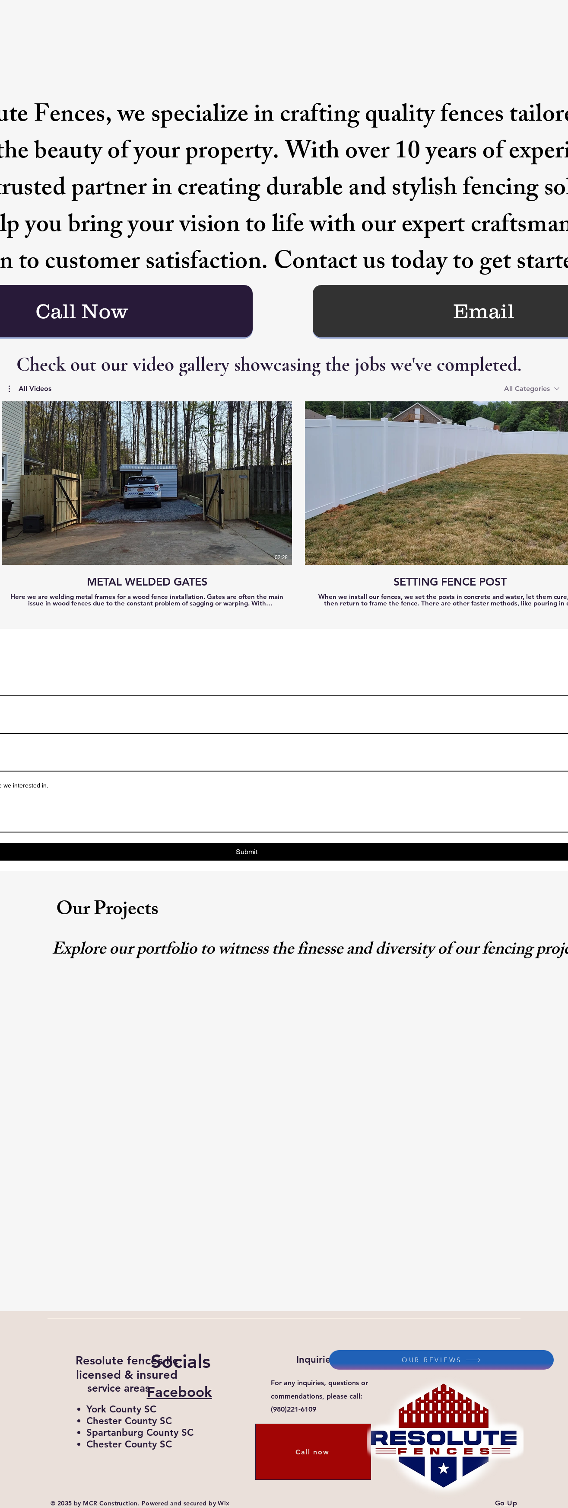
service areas (118, 1388)
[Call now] (313, 1452)
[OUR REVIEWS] (441, 1360)
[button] (30, 389)
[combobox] (531, 388)
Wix (223, 1503)
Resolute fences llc (127, 1360)
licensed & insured (127, 1374)
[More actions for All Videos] (30, 389)
